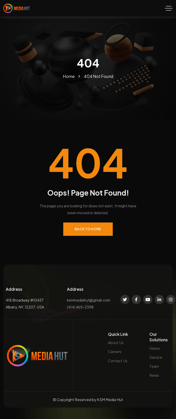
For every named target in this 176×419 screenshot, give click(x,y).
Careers (114, 351)
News (154, 375)
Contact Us (117, 361)
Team (154, 366)
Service (155, 357)
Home (154, 348)
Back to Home (88, 229)
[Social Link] (124, 299)
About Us (116, 342)
